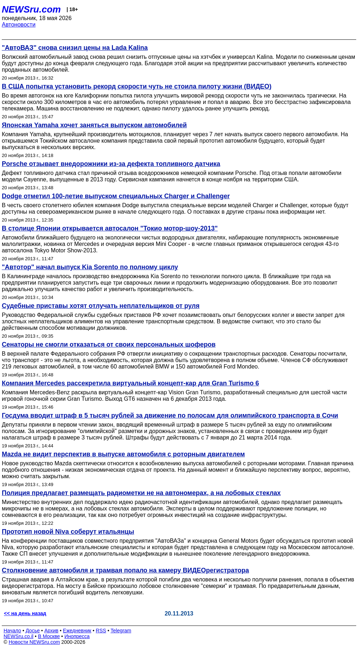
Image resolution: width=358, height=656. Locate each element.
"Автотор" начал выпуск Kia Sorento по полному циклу (90, 267)
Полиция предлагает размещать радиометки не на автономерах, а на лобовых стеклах (141, 492)
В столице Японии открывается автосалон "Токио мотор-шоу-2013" (110, 228)
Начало (12, 630)
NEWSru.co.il (18, 636)
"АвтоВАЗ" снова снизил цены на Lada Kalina (75, 47)
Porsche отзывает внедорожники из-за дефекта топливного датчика (111, 163)
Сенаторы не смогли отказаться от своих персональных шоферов (108, 344)
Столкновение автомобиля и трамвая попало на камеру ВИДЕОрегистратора (125, 570)
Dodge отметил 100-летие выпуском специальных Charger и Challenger (116, 196)
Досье (32, 630)
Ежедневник (77, 630)
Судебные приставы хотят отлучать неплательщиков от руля (101, 305)
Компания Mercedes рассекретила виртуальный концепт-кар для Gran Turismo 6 (130, 383)
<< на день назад (25, 613)
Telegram (121, 630)
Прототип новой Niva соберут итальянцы (68, 531)
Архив (51, 630)
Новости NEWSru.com (34, 642)
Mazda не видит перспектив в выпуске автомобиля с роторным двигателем (123, 454)
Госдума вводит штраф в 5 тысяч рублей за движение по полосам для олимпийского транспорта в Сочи (170, 415)
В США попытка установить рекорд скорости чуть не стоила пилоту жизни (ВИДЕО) (136, 86)
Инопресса (77, 636)
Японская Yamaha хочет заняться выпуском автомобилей (94, 125)
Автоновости (18, 25)
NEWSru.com (31, 9)
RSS (101, 630)
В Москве (49, 636)
